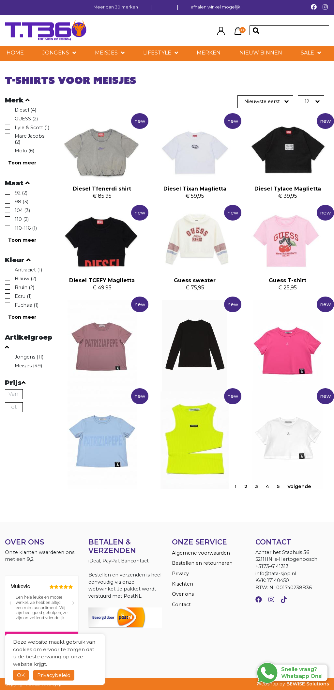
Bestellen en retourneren (202, 563)
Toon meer (22, 163)
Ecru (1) (23, 296)
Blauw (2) (25, 279)
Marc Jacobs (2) (29, 139)
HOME (15, 53)
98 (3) (21, 202)
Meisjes (106, 53)
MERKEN (208, 53)
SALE (307, 53)
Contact (181, 604)
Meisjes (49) (28, 366)
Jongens (55, 53)
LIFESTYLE (157, 53)
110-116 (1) (26, 228)
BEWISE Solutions (307, 684)
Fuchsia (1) (26, 305)
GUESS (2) (26, 119)
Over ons (183, 594)
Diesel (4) (25, 110)
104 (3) (22, 210)
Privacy (180, 573)
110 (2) (22, 219)
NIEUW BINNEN (260, 53)
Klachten (182, 584)
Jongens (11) (29, 357)
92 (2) (21, 193)
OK (21, 675)
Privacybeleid (53, 675)
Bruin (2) (24, 287)
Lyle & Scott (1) (32, 127)
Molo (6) (24, 151)
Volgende (299, 486)
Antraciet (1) (28, 270)
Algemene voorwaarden (201, 553)
